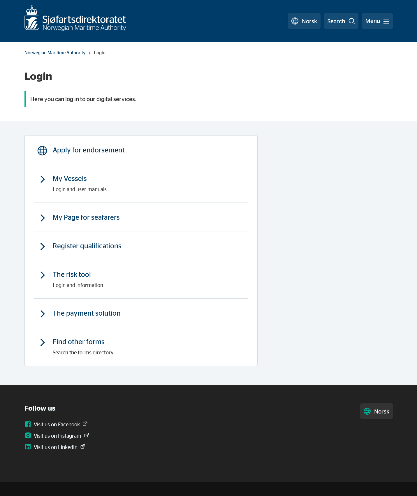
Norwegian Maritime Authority (54, 52)
